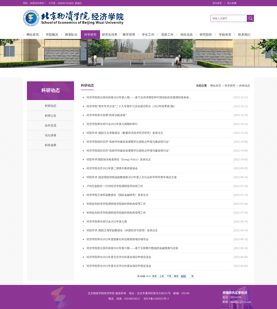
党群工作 (167, 34)
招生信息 (186, 34)
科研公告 (50, 115)
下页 (169, 276)
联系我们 (244, 34)
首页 (154, 276)
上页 (161, 276)
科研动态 (50, 105)
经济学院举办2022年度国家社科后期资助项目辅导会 (118, 239)
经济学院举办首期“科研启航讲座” (107, 115)
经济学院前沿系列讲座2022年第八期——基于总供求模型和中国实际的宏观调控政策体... (139, 97)
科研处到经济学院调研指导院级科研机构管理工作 (116, 203)
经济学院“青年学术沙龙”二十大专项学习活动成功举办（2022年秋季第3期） (131, 106)
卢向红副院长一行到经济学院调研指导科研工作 (115, 186)
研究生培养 (109, 34)
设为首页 (217, 3)
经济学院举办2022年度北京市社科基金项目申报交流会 (119, 257)
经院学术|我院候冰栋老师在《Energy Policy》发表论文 (119, 159)
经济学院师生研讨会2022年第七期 (107, 221)
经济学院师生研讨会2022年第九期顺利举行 (112, 124)
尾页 (176, 276)
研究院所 (206, 34)
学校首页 (225, 34)
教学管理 (129, 34)
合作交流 (50, 125)
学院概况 (52, 34)
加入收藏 (231, 3)
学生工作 (148, 34)
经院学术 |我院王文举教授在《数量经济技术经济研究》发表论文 (125, 132)
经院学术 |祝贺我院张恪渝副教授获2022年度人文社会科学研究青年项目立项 (132, 177)
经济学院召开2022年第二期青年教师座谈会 (112, 168)
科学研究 (90, 34)
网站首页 (33, 34)
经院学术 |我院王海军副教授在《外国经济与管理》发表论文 (122, 230)
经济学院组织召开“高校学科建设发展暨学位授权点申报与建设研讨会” (128, 141)
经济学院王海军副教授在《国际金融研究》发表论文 (118, 195)
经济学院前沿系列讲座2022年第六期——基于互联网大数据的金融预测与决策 (132, 248)
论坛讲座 (50, 135)
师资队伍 (71, 34)
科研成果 (50, 145)
